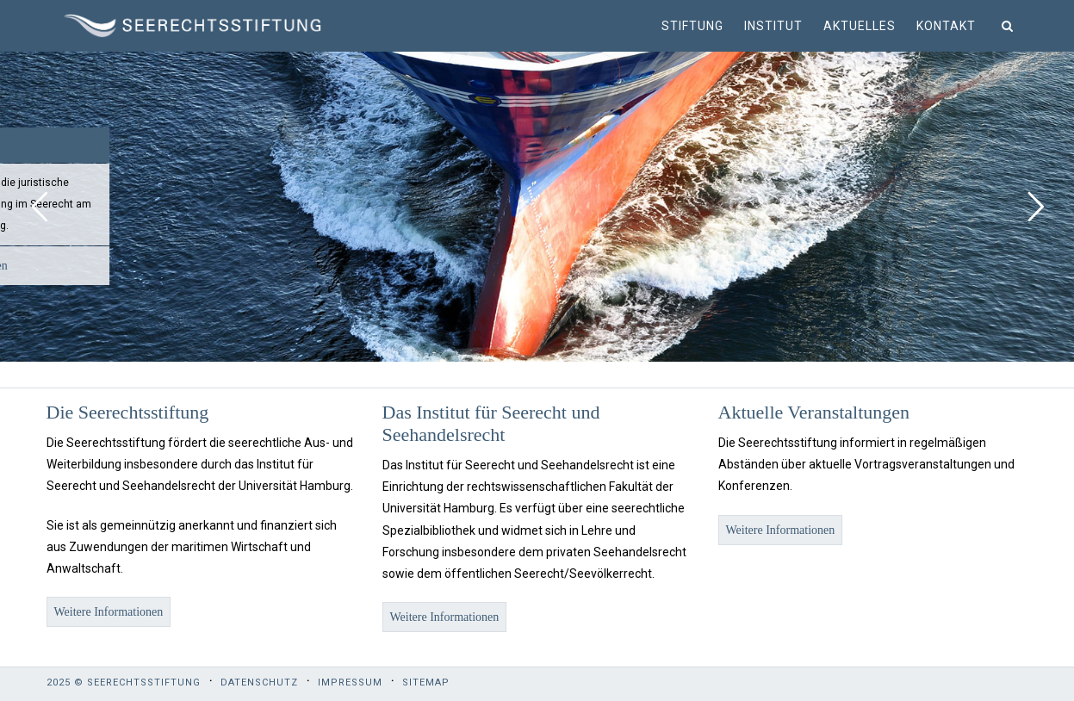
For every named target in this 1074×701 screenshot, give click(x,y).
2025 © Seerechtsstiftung (124, 682)
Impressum (350, 682)
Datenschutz (259, 682)
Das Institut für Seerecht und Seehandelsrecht (491, 423)
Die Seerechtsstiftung (128, 412)
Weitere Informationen (109, 611)
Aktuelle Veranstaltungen (814, 412)
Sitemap (426, 682)
